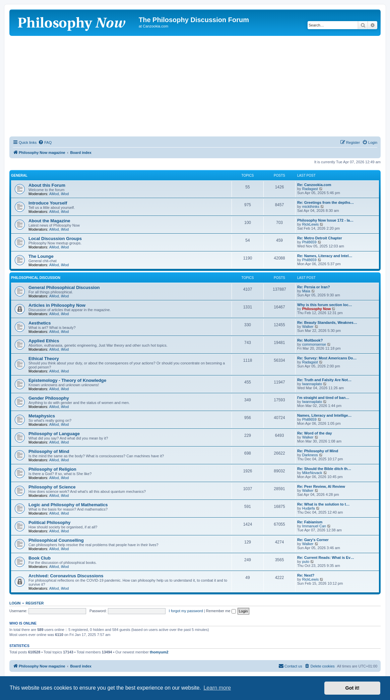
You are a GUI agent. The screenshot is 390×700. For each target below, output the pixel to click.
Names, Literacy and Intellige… (324, 415)
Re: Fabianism (309, 522)
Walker (308, 327)
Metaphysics (41, 415)
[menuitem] (45, 142)
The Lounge (41, 256)
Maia (306, 291)
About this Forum (46, 185)
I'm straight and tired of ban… (323, 398)
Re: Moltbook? (310, 340)
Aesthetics (39, 323)
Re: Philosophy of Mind (317, 451)
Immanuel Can (314, 526)
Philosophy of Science (52, 486)
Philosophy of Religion (52, 469)
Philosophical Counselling (56, 540)
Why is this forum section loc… (324, 305)
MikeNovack (312, 473)
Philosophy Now (316, 309)
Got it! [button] (352, 688)
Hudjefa (308, 508)
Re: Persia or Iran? (313, 287)
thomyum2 (159, 652)
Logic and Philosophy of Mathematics (68, 504)
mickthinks (310, 207)
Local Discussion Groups (55, 238)
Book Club (39, 558)
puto (305, 562)
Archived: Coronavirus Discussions (66, 575)
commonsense (314, 344)
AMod (54, 194)
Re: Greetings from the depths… (325, 202)
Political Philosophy (49, 522)
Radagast (310, 189)
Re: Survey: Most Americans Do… (326, 358)
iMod (65, 194)
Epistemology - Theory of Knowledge (67, 380)
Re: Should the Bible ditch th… (324, 469)
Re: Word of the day (314, 433)
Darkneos (310, 455)
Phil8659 (309, 242)
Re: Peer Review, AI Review (321, 486)
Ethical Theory (43, 358)
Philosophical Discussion (35, 278)
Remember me (221, 611)
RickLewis (310, 224)
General (19, 175)
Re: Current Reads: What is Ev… (325, 558)
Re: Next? (305, 575)
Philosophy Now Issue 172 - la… (325, 220)
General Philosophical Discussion (64, 287)
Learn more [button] (217, 688)
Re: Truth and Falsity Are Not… (324, 380)
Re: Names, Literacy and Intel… (324, 256)
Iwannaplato (312, 384)
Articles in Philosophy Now (56, 305)
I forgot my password (186, 611)
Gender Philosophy (48, 398)
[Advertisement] (195, 86)
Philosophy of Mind (48, 451)
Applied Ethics (43, 340)
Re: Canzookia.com (314, 185)
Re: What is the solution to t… (323, 504)
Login (14, 603)
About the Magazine (49, 220)
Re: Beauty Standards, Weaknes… (327, 322)
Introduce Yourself (47, 203)
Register (35, 603)
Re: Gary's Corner (313, 540)
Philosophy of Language (54, 433)
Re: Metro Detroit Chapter (319, 238)
